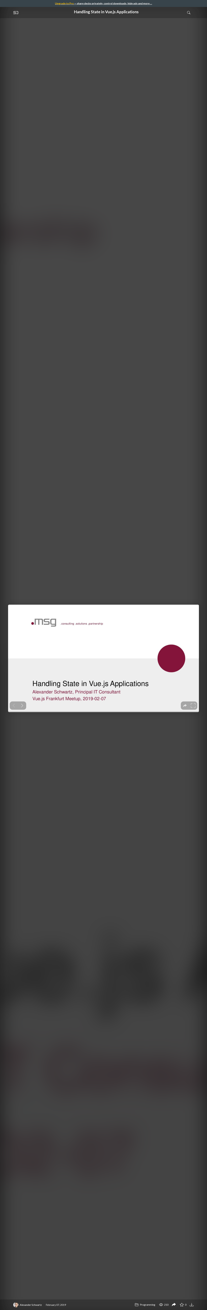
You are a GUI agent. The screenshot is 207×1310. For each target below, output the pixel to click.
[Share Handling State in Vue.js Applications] (174, 1305)
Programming (145, 1304)
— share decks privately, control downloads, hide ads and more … (103, 3)
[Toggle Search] (188, 12)
